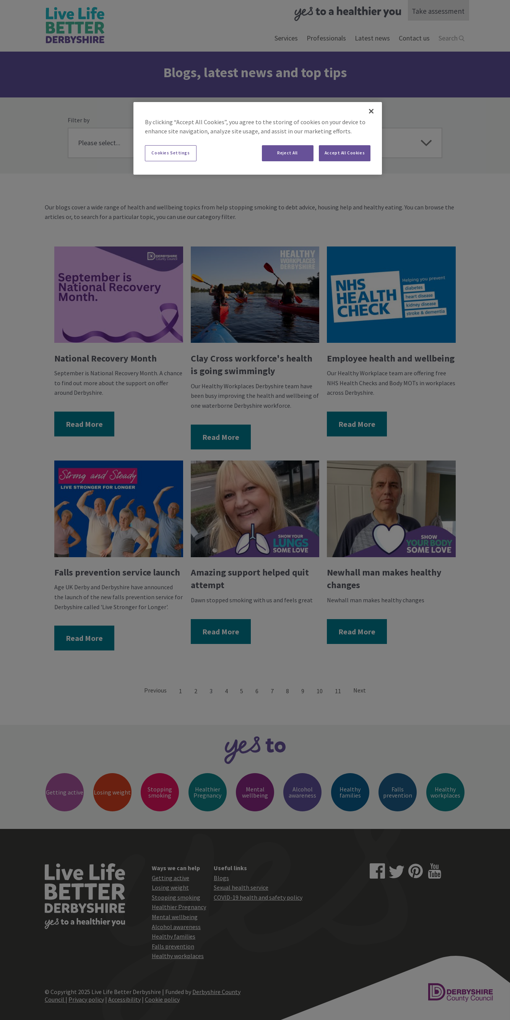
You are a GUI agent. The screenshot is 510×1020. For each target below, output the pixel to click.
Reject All (287, 153)
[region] (257, 138)
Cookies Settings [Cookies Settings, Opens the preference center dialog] (170, 153)
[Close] (371, 111)
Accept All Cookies (345, 153)
